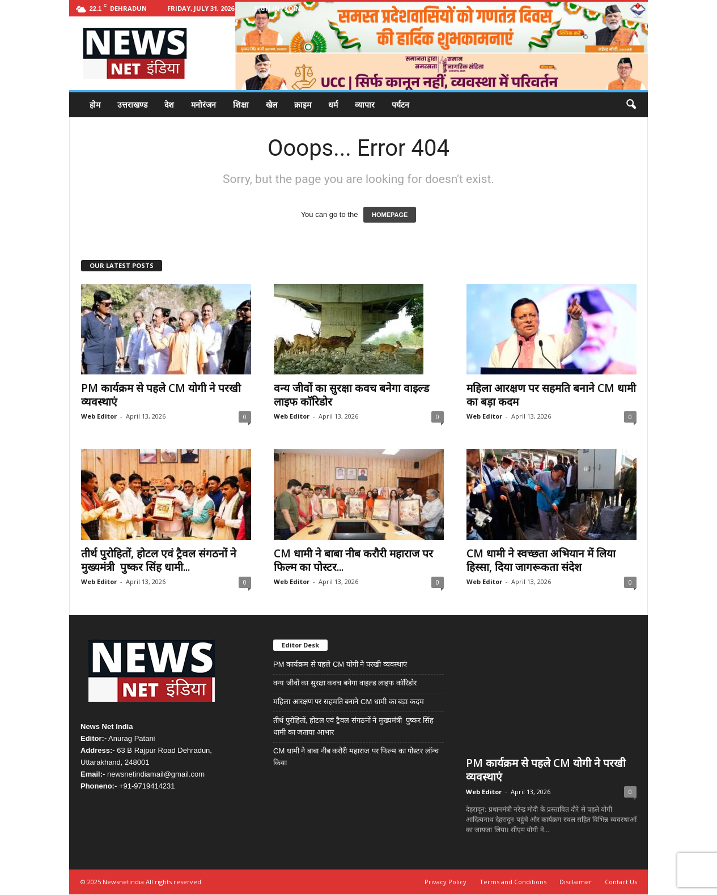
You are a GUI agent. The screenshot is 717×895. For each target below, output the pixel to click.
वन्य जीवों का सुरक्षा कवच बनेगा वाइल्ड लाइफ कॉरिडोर (351, 395)
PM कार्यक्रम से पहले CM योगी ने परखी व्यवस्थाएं (161, 395)
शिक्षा (241, 104)
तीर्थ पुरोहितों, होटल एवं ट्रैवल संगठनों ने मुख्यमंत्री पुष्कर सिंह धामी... (158, 560)
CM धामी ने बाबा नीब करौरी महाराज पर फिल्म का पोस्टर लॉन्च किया (356, 757)
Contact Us (621, 882)
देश (169, 104)
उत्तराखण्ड (132, 104)
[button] (630, 104)
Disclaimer (575, 882)
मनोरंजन (203, 104)
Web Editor (99, 416)
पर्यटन (400, 104)
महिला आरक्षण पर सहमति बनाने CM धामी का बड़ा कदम (551, 395)
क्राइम (302, 104)
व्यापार (365, 104)
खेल (271, 104)
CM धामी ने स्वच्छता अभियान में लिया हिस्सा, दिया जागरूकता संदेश (541, 560)
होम (95, 104)
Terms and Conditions (513, 882)
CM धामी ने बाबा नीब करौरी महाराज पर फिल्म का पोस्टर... (353, 560)
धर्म (333, 104)
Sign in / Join (277, 8)
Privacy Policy (445, 882)
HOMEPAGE (390, 214)
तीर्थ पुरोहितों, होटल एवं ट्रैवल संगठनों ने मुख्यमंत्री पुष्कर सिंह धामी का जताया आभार (353, 726)
